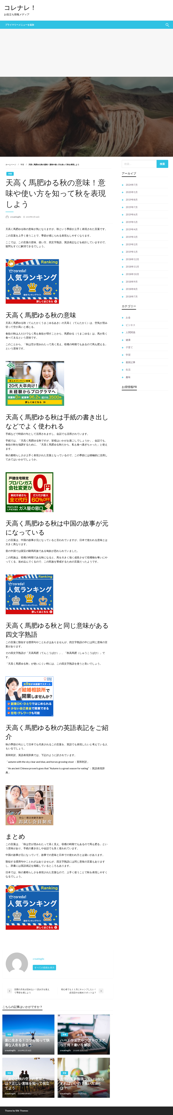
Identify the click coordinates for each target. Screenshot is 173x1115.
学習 (22, 164)
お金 (128, 317)
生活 (128, 369)
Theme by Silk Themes (16, 1110)
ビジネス (130, 324)
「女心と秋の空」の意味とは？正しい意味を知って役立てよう (27, 1083)
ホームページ (11, 164)
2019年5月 (132, 222)
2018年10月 (132, 274)
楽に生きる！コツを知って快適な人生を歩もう (27, 1042)
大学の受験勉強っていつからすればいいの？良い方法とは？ (82, 1083)
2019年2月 (132, 244)
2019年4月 (132, 229)
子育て (129, 347)
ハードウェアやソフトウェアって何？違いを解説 (82, 1042)
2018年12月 (132, 259)
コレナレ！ (20, 7)
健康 (128, 339)
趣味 (128, 377)
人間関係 (130, 332)
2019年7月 (132, 207)
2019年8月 (132, 199)
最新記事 (130, 362)
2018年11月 (132, 266)
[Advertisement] (86, 52)
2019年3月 (132, 236)
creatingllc (16, 217)
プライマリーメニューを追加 (19, 25)
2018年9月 (132, 281)
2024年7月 (132, 184)
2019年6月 (132, 214)
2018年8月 (132, 289)
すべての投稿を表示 (44, 967)
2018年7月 (132, 296)
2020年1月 (132, 192)
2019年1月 (132, 251)
